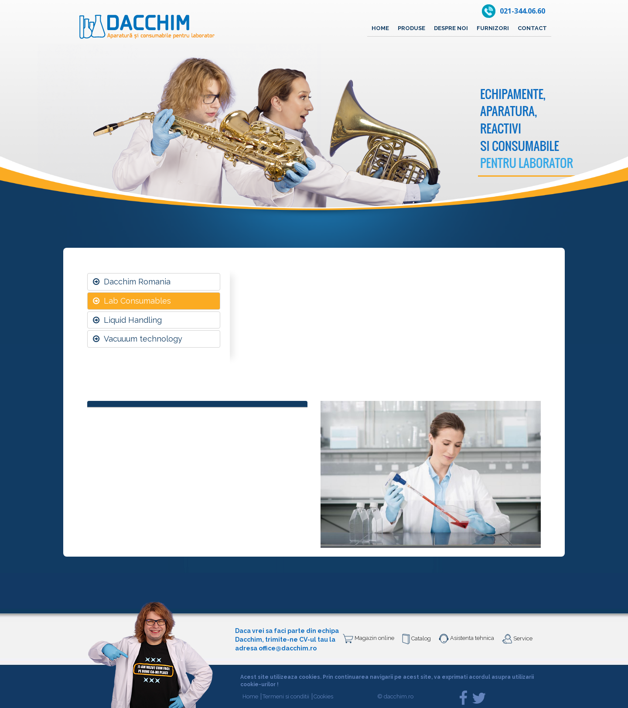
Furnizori (493, 28)
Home (380, 28)
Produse (411, 28)
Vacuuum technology (137, 338)
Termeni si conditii (287, 696)
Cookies (323, 696)
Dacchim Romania (132, 281)
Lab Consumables (132, 300)
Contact (532, 28)
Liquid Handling (127, 320)
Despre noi (451, 28)
